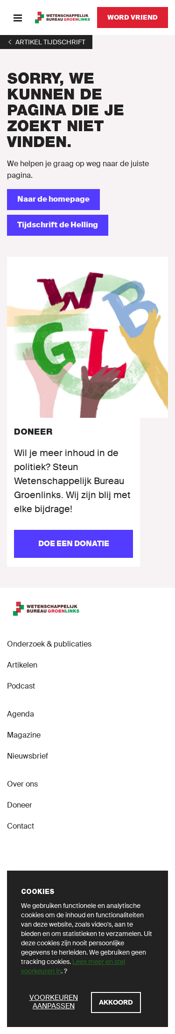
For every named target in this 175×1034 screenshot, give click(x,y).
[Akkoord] (116, 1002)
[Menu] (17, 17)
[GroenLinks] (62, 17)
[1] (46, 42)
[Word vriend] (132, 17)
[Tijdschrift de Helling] (57, 225)
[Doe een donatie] (73, 544)
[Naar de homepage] (53, 199)
